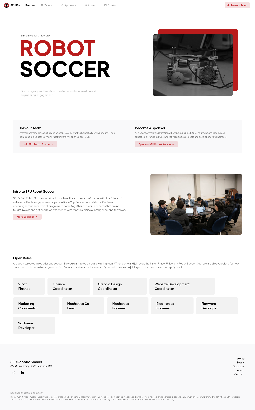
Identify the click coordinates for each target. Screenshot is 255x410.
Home (241, 358)
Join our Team (237, 5)
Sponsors (239, 366)
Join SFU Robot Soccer (38, 144)
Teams (241, 362)
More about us (27, 216)
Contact (239, 374)
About (241, 370)
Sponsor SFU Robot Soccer (156, 144)
